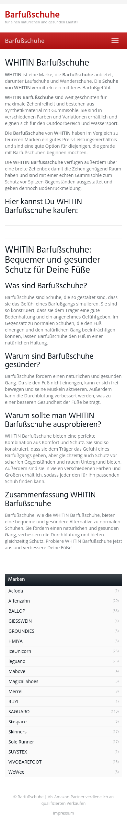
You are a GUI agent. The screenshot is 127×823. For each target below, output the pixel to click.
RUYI (13, 701)
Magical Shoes (23, 681)
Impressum (63, 813)
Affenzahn (19, 601)
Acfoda (15, 591)
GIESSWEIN (20, 621)
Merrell (16, 691)
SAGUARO (18, 711)
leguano (16, 661)
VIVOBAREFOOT (25, 762)
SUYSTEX (17, 752)
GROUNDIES (21, 631)
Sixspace (17, 721)
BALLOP (16, 611)
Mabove (16, 671)
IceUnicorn (19, 651)
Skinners (17, 732)
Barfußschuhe (24, 40)
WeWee (16, 772)
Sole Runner (21, 742)
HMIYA (15, 641)
